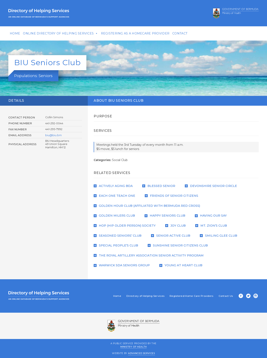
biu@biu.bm (55, 135)
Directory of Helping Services (142, 296)
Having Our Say (212, 215)
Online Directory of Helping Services (61, 33)
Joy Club (176, 225)
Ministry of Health (133, 346)
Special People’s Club (117, 245)
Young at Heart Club (182, 265)
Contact (183, 33)
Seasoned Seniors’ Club (119, 235)
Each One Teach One (115, 196)
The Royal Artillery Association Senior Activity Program (150, 255)
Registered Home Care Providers (188, 296)
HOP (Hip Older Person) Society (126, 225)
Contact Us (222, 296)
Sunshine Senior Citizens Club (179, 245)
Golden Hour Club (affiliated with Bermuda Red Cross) (148, 206)
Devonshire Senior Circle (212, 186)
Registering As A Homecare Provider (138, 33)
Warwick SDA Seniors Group (123, 265)
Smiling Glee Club (219, 235)
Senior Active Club (171, 235)
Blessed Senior (160, 186)
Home (18, 33)
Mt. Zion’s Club (212, 225)
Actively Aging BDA (114, 186)
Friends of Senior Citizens (172, 196)
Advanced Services (141, 353)
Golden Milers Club (115, 215)
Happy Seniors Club (166, 215)
